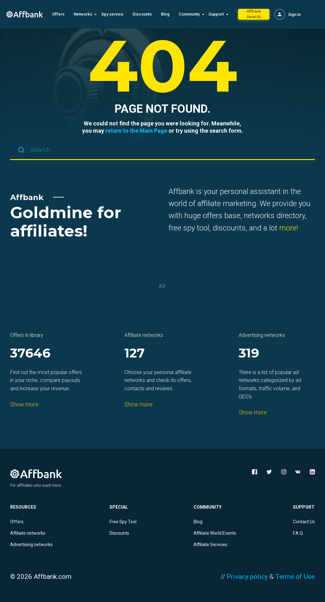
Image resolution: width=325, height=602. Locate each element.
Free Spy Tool (122, 521)
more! (288, 228)
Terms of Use (295, 576)
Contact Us (304, 521)
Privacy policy (247, 576)
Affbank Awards (254, 14)
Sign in (294, 14)
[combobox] (162, 150)
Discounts (142, 14)
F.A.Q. (298, 533)
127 (134, 353)
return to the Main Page (136, 130)
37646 (30, 353)
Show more (24, 404)
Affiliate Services (210, 544)
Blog (165, 14)
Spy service (112, 14)
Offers (58, 14)
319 (249, 353)
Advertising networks (31, 544)
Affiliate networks (27, 533)
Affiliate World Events (215, 533)
